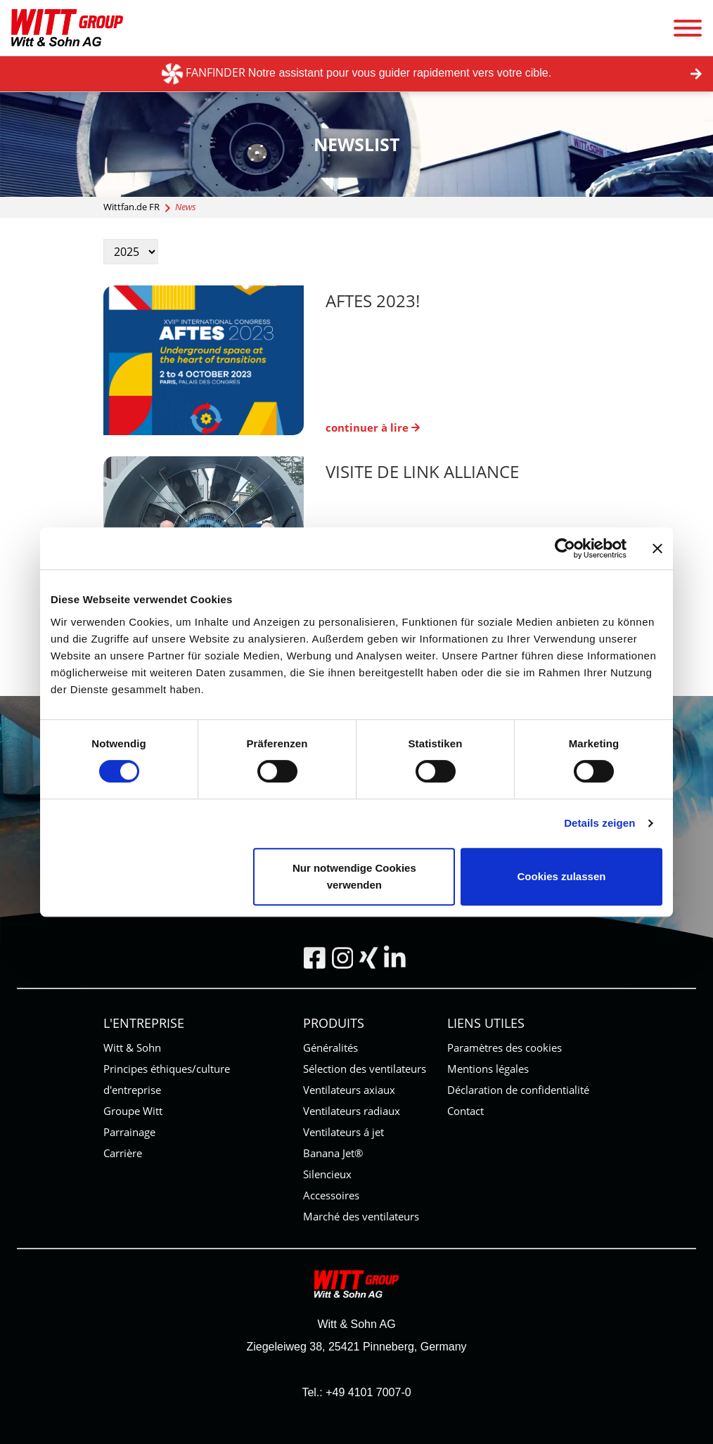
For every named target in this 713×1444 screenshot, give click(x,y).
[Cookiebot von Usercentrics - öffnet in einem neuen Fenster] (565, 548)
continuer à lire (373, 427)
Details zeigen (599, 823)
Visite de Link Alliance (422, 471)
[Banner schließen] (657, 548)
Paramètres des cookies (504, 1047)
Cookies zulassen (562, 876)
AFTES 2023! (373, 300)
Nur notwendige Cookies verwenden (354, 876)
